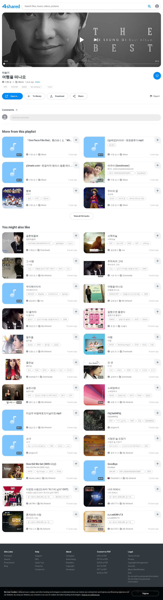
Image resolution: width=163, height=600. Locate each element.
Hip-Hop (31, 294)
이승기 (50, 87)
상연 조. (112, 351)
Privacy (131, 559)
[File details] (12, 147)
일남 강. (31, 427)
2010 (60, 269)
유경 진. (31, 326)
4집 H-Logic (40, 471)
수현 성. (7, 82)
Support (38, 556)
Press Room (9, 563)
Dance (45, 198)
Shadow (41, 294)
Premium (8, 556)
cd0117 (112, 503)
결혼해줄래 (60, 243)
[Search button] (149, 6)
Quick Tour (39, 563)
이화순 (30, 250)
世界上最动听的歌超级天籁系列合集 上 (132, 471)
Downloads (43, 250)
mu (122, 250)
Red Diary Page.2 (124, 345)
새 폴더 (122, 326)
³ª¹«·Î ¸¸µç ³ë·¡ (121, 421)
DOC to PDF (102, 556)
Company (70, 556)
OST (110, 243)
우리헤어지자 (53, 294)
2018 (136, 345)
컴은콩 (112, 250)
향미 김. (31, 402)
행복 (29, 198)
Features (39, 566)
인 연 (153, 370)
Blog (6, 566)
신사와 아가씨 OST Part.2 (131, 446)
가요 (29, 269)
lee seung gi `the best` (38, 87)
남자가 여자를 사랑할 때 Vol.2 (127, 269)
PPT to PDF (102, 569)
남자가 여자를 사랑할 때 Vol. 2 (48, 319)
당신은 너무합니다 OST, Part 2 (46, 395)
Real (37, 370)
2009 (39, 345)
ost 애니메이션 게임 (136, 198)
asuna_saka (33, 478)
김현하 (112, 377)
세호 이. (112, 402)
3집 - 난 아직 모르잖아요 (37, 446)
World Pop (114, 294)
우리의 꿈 (121, 198)
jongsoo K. (113, 427)
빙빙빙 (30, 345)
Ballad (24, 87)
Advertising (71, 559)
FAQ (37, 559)
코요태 (111, 198)
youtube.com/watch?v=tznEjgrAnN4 (40, 243)
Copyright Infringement (138, 563)
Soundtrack (141, 173)
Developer (70, 569)
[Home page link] (11, 6)
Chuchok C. (114, 478)
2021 (146, 446)
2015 (136, 319)
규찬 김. (31, 275)
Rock (111, 345)
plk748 (30, 503)
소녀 (68, 446)
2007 (132, 421)
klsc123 (112, 529)
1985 (51, 446)
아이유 (69, 370)
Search (7, 559)
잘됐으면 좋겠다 (125, 319)
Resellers (70, 563)
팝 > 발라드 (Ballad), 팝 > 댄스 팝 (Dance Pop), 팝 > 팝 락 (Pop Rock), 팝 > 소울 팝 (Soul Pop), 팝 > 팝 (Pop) (40, 497)
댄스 (29, 370)
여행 (152, 345)
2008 (144, 269)
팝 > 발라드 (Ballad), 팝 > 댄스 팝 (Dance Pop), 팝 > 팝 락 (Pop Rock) (122, 522)
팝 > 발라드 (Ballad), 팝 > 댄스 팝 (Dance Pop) (122, 497)
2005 (129, 243)
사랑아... (120, 370)
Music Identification (136, 569)
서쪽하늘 (145, 243)
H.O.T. (37, 198)
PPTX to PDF (102, 559)
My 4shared (44, 275)
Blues (111, 145)
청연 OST (120, 243)
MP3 (5, 87)
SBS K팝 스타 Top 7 (63, 497)
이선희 (144, 370)
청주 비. (112, 453)
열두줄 (47, 345)
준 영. (111, 326)
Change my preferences (91, 595)
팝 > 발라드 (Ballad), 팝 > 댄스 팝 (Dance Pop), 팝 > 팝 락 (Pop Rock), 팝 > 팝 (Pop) (40, 522)
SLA (129, 573)
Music (19, 82)
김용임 (56, 345)
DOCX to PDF (102, 563)
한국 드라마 (113, 446)
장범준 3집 (122, 395)
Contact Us (39, 569)
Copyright (70, 566)
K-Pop (30, 471)
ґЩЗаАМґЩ (149, 421)
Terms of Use (134, 556)
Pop (110, 421)
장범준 (147, 395)
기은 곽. (112, 275)
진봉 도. (31, 351)
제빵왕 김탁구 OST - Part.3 (44, 269)
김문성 (112, 301)
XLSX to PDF (102, 573)
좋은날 (53, 370)
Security (131, 566)
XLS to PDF (101, 566)
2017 (63, 395)
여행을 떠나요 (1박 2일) (131, 294)
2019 (132, 395)
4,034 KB (14, 87)
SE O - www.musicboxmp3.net (121, 173)
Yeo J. (30, 529)
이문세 (59, 446)
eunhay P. (31, 377)
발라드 (30, 319)
